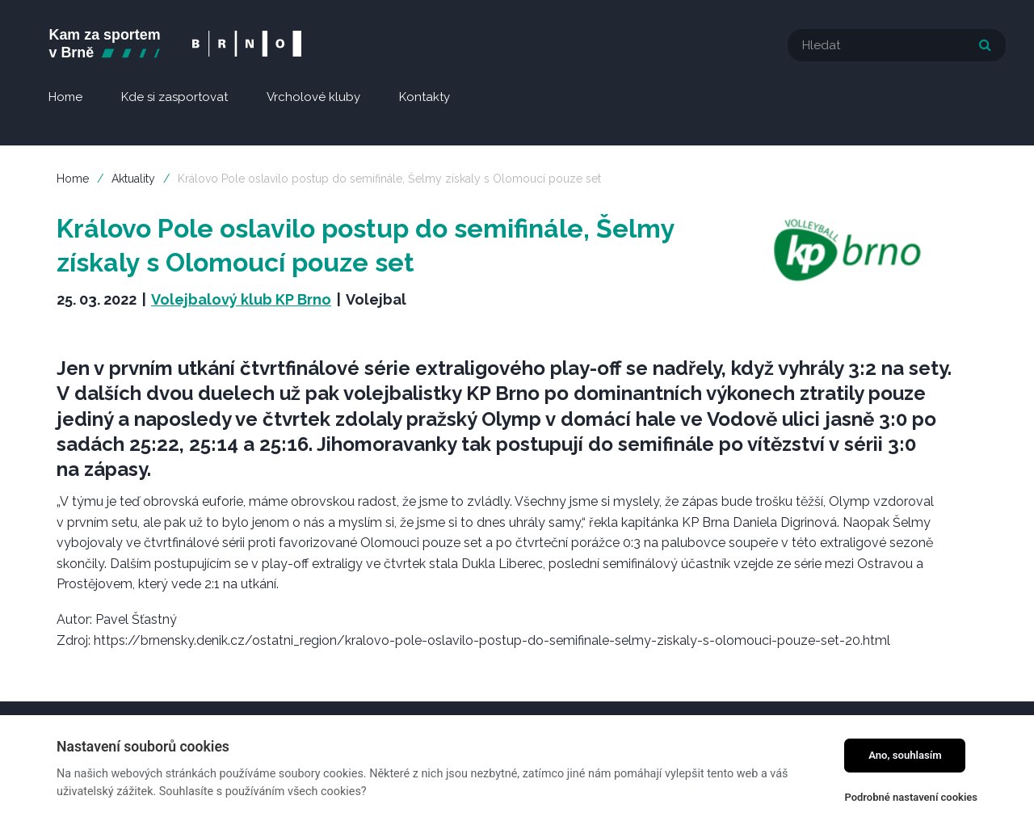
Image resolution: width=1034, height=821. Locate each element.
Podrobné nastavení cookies (910, 797)
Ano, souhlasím (905, 755)
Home (73, 178)
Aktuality (133, 178)
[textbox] (897, 45)
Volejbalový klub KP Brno (241, 299)
